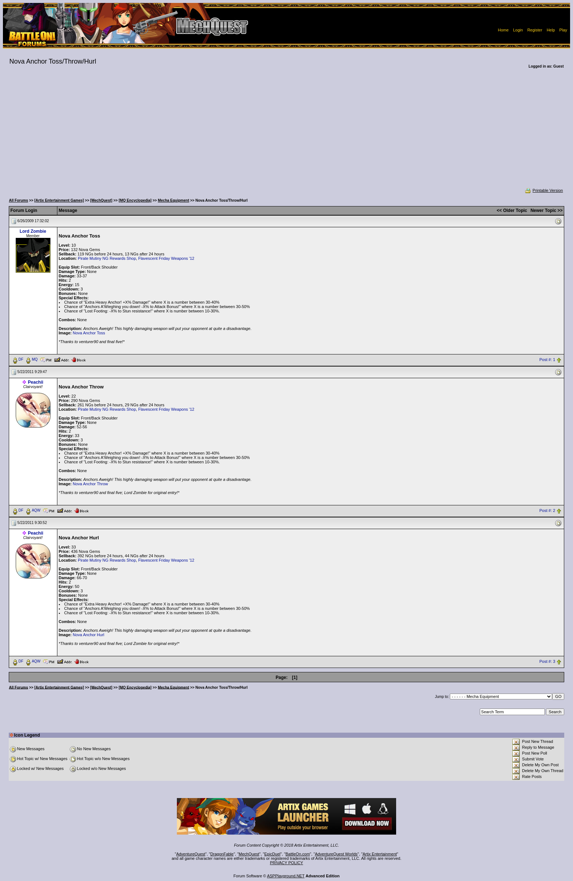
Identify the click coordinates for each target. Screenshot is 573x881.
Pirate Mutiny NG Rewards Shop (107, 258)
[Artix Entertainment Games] (59, 200)
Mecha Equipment (173, 200)
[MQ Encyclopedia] (135, 200)
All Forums (18, 200)
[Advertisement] (286, 133)
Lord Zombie (33, 231)
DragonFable (222, 854)
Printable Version (543, 190)
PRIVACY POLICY (286, 863)
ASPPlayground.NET (286, 876)
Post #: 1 (547, 359)
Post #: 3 (547, 661)
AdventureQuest (190, 854)
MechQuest (249, 854)
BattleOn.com (297, 854)
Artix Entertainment (380, 854)
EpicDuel (272, 854)
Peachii (35, 382)
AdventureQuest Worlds (336, 854)
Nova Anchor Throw (90, 484)
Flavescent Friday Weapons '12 (166, 258)
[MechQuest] (101, 200)
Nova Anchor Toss (89, 333)
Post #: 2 (547, 510)
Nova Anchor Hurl (88, 635)
